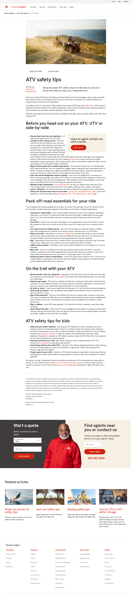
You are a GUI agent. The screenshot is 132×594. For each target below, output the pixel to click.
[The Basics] (33, 7)
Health (33, 567)
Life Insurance (35, 575)
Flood (106, 563)
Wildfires (108, 579)
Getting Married (60, 558)
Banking (8, 558)
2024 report (89, 106)
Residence (9, 567)
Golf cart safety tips (48, 509)
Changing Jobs (60, 571)
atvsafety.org (45, 343)
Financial (34, 563)
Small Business (35, 583)
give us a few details (65, 365)
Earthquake (108, 554)
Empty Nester (59, 588)
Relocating (58, 583)
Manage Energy (85, 558)
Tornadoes (108, 575)
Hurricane (108, 567)
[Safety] (71, 7)
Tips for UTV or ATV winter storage (110, 511)
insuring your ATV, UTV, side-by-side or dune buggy (77, 194)
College (33, 554)
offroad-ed (73, 159)
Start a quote (24, 456)
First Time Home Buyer (63, 563)
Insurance (34, 571)
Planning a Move (60, 575)
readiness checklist (48, 334)
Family (8, 563)
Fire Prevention (110, 558)
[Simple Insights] (19, 8)
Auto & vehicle (10, 554)
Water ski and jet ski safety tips (17, 511)
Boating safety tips (79, 509)
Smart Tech (84, 563)
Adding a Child (60, 567)
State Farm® (31, 91)
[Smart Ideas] (63, 7)
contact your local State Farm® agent (83, 192)
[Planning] (42, 7)
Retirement (34, 579)
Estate (33, 558)
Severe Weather (110, 571)
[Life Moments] (52, 7)
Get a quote (78, 148)
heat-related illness (67, 234)
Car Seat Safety (85, 554)
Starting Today (85, 567)
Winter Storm (109, 583)
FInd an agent (95, 452)
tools (46, 250)
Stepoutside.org (61, 277)
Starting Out (59, 554)
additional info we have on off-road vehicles (65, 363)
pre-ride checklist (62, 185)
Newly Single (59, 579)
